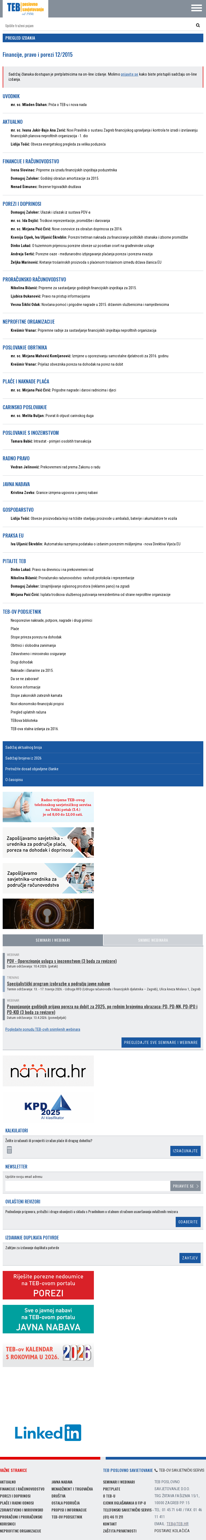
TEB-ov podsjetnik (67, 1517)
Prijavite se (183, 1186)
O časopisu (14, 779)
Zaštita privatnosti (120, 1531)
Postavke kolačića (172, 1530)
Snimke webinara (153, 940)
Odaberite (188, 1222)
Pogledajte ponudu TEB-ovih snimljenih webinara (42, 1029)
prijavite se (129, 74)
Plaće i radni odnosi (17, 1503)
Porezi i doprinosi (15, 1496)
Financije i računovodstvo (22, 1489)
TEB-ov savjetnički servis (179, 1470)
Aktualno (8, 1482)
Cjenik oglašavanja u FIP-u (124, 1503)
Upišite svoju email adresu (23, 1177)
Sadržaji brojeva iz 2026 (23, 758)
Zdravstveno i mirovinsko (21, 1510)
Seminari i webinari (53, 940)
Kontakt (110, 1524)
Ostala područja (66, 1503)
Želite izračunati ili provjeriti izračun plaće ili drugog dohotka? (48, 1140)
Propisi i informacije (69, 1510)
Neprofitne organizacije (20, 1531)
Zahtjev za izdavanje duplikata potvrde (32, 1247)
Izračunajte (185, 1151)
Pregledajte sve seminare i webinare (161, 1042)
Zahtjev (190, 1258)
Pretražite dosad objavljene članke (31, 769)
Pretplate (111, 1489)
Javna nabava (62, 1482)
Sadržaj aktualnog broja (23, 747)
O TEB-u (109, 1496)
